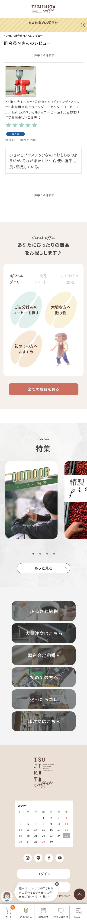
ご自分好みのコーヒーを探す (26, 310)
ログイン (43, 873)
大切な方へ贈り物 (61, 310)
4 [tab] (54, 553)
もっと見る (43, 568)
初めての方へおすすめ (26, 349)
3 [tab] (47, 553)
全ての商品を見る (43, 389)
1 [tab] (33, 553)
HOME (7, 35)
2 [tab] (40, 553)
